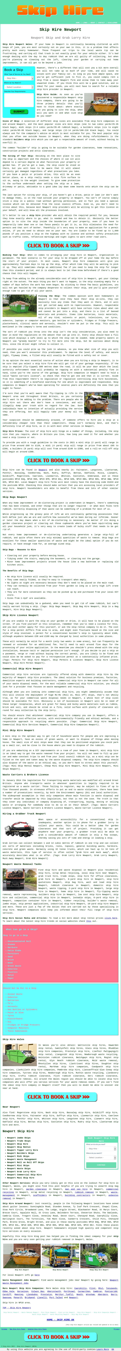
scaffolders (40, 1195)
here (37, 1275)
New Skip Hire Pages (17, 1329)
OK (113, 1349)
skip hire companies (50, 1051)
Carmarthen (84, 1291)
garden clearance (36, 1189)
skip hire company (26, 1085)
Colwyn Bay (37, 1291)
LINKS (85, 23)
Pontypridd (111, 1291)
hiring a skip (88, 360)
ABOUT (92, 23)
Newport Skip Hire (18, 1131)
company (96, 1236)
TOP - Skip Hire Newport (17, 1308)
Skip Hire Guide (47, 94)
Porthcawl (69, 1291)
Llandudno (31, 1294)
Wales (56, 1288)
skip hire (35, 215)
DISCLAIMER (112, 23)
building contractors (77, 1195)
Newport (43, 470)
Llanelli (42, 1297)
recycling (73, 873)
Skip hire (66, 373)
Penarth (18, 1297)
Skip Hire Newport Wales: (18, 44)
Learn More (103, 1349)
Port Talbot (56, 1297)
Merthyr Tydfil (64, 1294)
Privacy (117, 1329)
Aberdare (103, 1294)
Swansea (7, 1297)
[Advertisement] (100, 169)
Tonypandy (111, 1288)
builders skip (22, 139)
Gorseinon (22, 1291)
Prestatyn (46, 1294)
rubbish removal (84, 1192)
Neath (80, 1294)
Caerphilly (80, 1288)
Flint (92, 1288)
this (88, 921)
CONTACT (101, 23)
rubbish (56, 1239)
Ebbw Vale (8, 1291)
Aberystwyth (54, 1291)
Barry (114, 1294)
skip (35, 221)
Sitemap (4, 1329)
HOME (78, 23)
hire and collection (15, 897)
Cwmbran (97, 1291)
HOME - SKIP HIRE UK (60, 1319)
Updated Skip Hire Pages (37, 1329)
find (11, 1112)
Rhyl (100, 1288)
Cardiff (7, 1294)
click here (111, 918)
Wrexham (90, 1294)
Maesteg (19, 1294)
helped (55, 1236)
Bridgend (30, 1297)
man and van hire (76, 1189)
